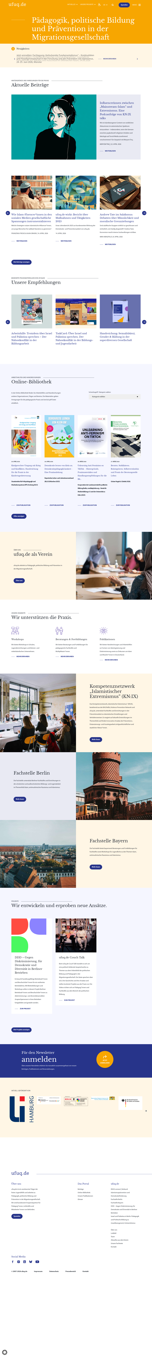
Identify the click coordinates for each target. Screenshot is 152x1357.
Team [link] (113, 1313)
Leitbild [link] (113, 1309)
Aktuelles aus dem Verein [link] (119, 1316)
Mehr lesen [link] (96, 743)
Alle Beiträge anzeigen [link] (22, 265)
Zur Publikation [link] (23, 509)
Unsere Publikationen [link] (85, 1272)
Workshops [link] (17, 642)
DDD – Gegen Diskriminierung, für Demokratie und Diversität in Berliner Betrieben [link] (28, 968)
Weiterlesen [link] (110, 151)
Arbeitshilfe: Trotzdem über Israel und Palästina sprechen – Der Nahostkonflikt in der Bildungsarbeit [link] (31, 342)
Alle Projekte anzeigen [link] (22, 1033)
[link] (17, 4)
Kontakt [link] (113, 1323)
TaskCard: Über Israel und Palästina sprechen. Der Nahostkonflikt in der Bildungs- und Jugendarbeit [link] (74, 342)
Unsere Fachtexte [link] (117, 1320)
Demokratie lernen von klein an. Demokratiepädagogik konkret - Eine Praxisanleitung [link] (59, 472)
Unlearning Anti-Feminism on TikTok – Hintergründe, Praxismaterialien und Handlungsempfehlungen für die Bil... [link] (92, 476)
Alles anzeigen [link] (19, 519)
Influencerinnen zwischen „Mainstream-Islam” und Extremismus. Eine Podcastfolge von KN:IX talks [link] (117, 110)
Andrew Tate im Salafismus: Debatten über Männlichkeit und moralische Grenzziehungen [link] (118, 219)
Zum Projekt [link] (25, 1012)
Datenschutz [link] (54, 1348)
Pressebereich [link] (70, 1348)
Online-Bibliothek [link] (84, 1269)
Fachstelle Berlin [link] (116, 1275)
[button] (4, 1352)
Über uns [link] (19, 584)
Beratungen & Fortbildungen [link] (71, 642)
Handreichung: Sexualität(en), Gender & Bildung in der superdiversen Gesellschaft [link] (119, 340)
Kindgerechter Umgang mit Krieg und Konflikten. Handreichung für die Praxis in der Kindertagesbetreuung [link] (26, 474)
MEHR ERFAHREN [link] (109, 59)
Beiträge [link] (81, 1265)
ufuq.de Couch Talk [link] (72, 960)
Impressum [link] (38, 1348)
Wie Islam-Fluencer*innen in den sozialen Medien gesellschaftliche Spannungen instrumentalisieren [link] (30, 219)
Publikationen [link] (107, 642)
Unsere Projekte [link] (86, 4)
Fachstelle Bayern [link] (117, 1279)
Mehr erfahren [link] (22, 660)
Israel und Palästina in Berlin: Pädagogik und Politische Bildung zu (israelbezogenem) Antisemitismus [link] (125, 1296)
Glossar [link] (80, 1275)
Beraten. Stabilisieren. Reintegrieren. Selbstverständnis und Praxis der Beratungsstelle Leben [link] (125, 474)
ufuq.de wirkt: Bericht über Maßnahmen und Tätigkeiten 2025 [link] (75, 218)
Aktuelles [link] (71, 4)
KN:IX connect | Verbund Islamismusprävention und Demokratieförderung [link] (120, 1269)
